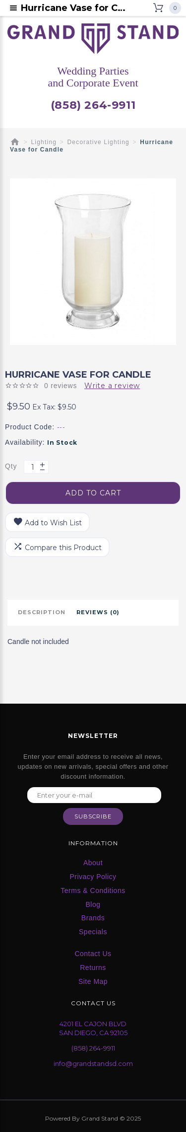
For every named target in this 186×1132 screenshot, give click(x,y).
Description (41, 612)
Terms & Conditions (93, 890)
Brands (93, 917)
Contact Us (92, 953)
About (93, 862)
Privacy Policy (92, 876)
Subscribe (93, 816)
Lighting (44, 142)
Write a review (112, 386)
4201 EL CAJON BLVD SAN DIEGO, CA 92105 (93, 1028)
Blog (92, 904)
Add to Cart (93, 492)
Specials (93, 931)
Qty (11, 466)
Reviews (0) (98, 612)
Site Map (93, 981)
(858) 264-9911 (93, 105)
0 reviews (60, 386)
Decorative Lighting (98, 142)
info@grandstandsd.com (93, 1063)
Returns (93, 967)
